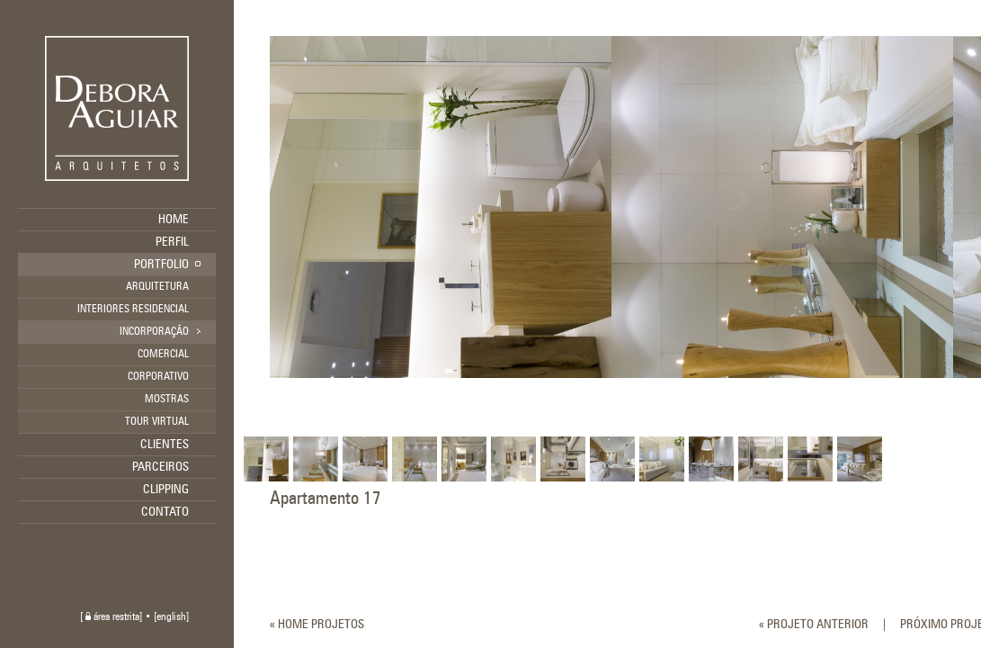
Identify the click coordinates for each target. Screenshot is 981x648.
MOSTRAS (167, 399)
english (171, 617)
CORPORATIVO (158, 377)
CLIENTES (164, 444)
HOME (173, 219)
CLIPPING (166, 489)
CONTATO (165, 512)
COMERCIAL (163, 354)
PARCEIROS (160, 467)
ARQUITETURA (157, 287)
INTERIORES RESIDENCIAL (133, 309)
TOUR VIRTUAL (157, 422)
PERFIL (172, 242)
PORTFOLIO (161, 264)
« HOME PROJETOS (317, 624)
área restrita (112, 617)
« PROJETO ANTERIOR (814, 624)
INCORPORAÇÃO (154, 332)
